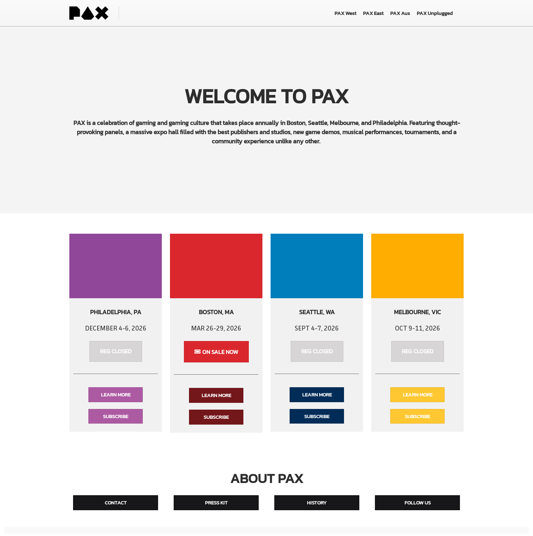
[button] (115, 353)
